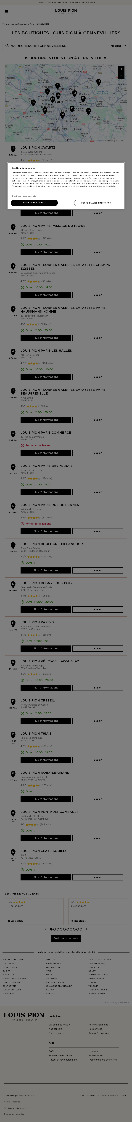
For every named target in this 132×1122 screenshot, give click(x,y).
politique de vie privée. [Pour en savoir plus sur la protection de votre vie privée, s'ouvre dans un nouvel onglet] (104, 186)
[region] (66, 185)
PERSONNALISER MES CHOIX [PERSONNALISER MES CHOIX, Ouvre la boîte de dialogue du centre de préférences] (96, 203)
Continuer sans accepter (24, 196)
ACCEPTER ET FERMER (34, 203)
